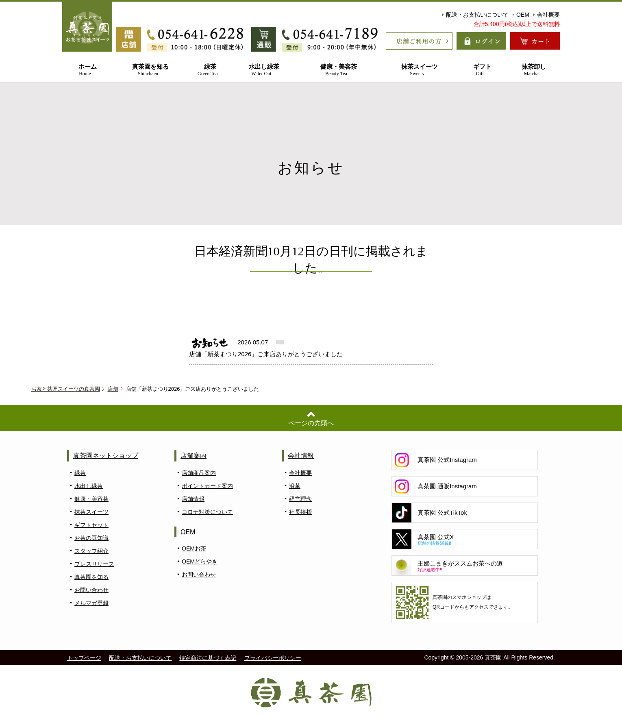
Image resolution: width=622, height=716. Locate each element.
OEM (521, 14)
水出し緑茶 (261, 70)
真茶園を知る (148, 70)
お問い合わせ (91, 590)
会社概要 (546, 14)
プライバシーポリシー (272, 658)
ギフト (480, 70)
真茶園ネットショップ (105, 455)
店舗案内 (194, 455)
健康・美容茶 (336, 70)
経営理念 (300, 499)
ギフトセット (91, 525)
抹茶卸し (531, 70)
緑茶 (207, 70)
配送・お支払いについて (475, 14)
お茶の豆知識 (91, 538)
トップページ (84, 658)
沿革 (294, 486)
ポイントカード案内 (207, 486)
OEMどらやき (199, 561)
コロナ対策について (207, 512)
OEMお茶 (194, 548)
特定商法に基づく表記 (207, 658)
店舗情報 (193, 499)
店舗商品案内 (199, 473)
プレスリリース (94, 564)
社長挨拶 (300, 512)
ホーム (85, 70)
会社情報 (301, 455)
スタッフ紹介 (91, 551)
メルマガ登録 (91, 603)
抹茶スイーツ (416, 70)
